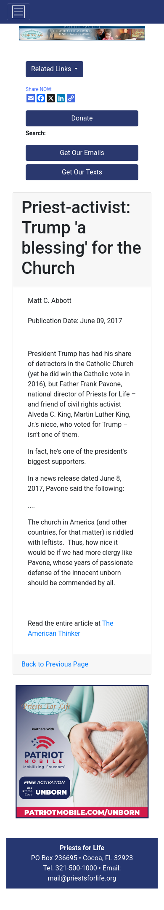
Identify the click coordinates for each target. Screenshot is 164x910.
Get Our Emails (82, 153)
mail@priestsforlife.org (82, 878)
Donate (82, 118)
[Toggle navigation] (18, 11)
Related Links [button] (52, 69)
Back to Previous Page (54, 664)
